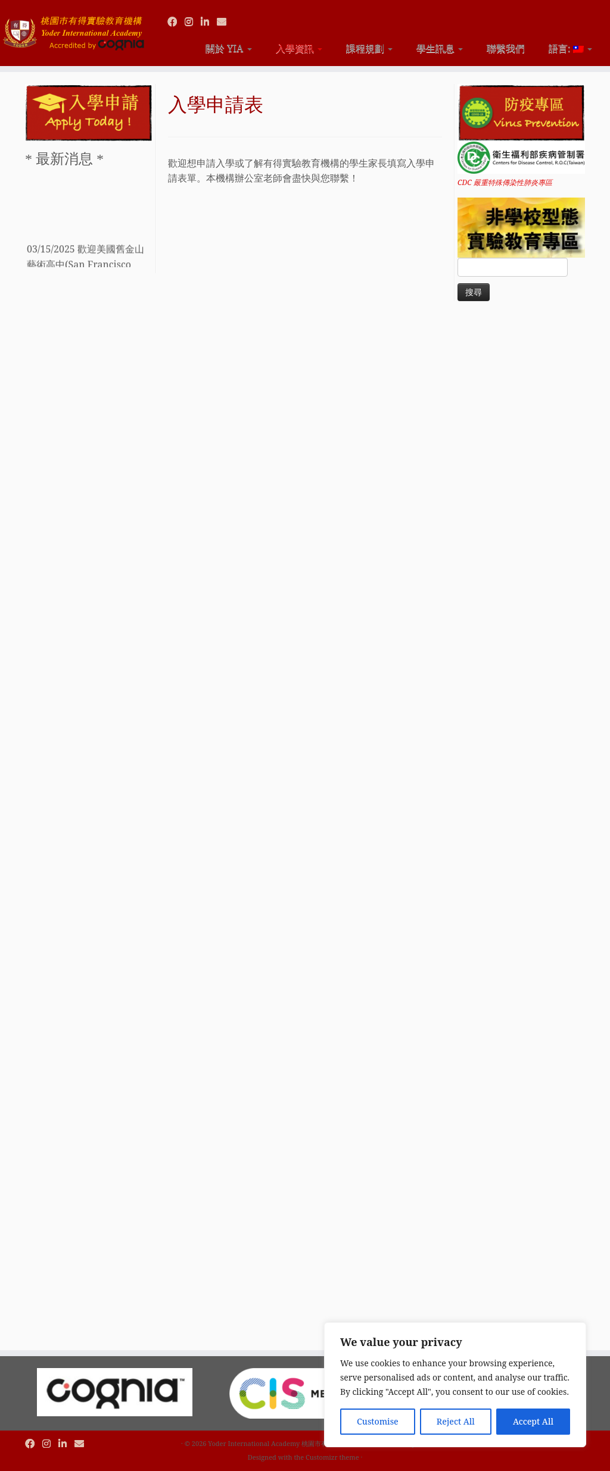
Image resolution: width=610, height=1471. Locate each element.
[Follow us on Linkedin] (209, 21)
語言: (570, 48)
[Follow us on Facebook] (176, 21)
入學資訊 (299, 48)
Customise (378, 1421)
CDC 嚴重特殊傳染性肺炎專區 (505, 182)
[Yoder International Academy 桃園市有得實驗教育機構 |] (71, 28)
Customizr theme (332, 1457)
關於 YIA (228, 48)
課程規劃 (369, 48)
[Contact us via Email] (225, 21)
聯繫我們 (506, 48)
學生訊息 (439, 48)
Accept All (533, 1421)
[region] (455, 1384)
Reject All (456, 1421)
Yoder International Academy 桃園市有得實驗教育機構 (291, 1443)
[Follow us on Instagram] (193, 21)
